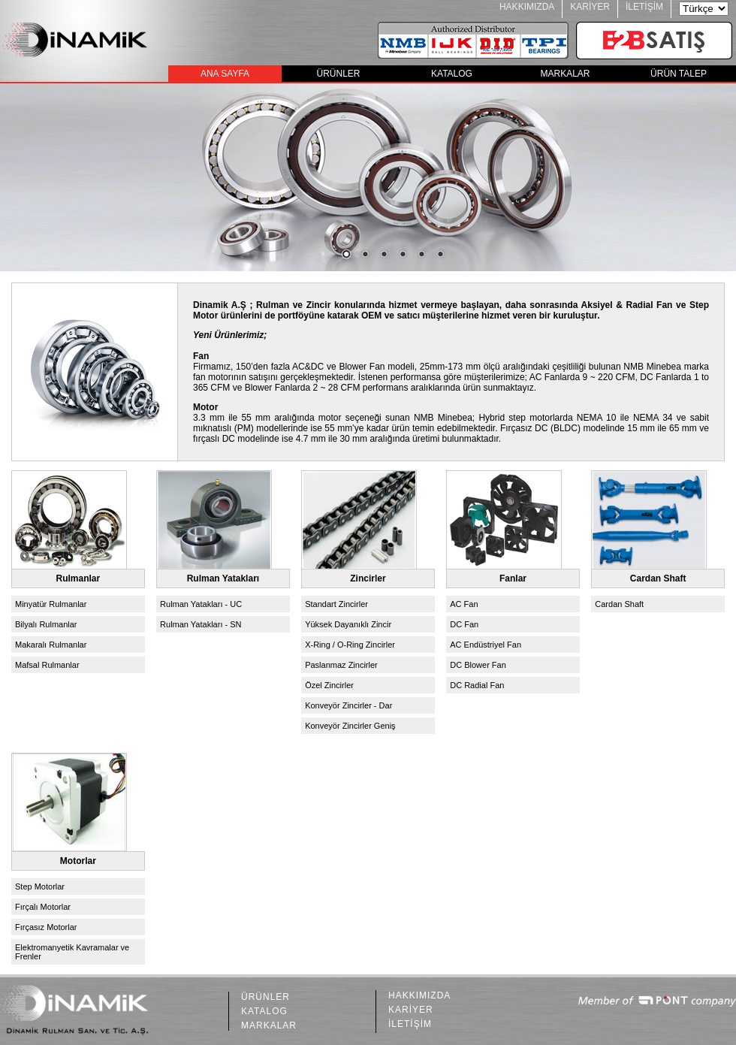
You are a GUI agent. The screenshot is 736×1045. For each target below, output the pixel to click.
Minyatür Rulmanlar (50, 604)
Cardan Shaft (619, 604)
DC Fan (464, 624)
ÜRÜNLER (338, 73)
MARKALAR (565, 73)
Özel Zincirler (329, 685)
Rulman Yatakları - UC (201, 604)
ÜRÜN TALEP (678, 73)
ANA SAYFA (225, 73)
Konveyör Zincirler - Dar (348, 705)
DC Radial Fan (477, 685)
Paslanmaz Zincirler (341, 664)
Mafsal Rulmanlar (47, 664)
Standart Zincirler (336, 604)
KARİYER (590, 7)
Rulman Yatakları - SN (200, 624)
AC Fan (464, 604)
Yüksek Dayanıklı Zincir (348, 624)
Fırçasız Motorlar (46, 927)
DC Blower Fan (478, 664)
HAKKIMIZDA (526, 7)
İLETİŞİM (644, 7)
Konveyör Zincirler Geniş (350, 725)
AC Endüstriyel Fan (485, 644)
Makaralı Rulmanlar (50, 644)
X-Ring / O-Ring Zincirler (350, 644)
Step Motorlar (40, 886)
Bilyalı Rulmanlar (46, 624)
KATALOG (451, 73)
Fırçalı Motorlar (43, 906)
